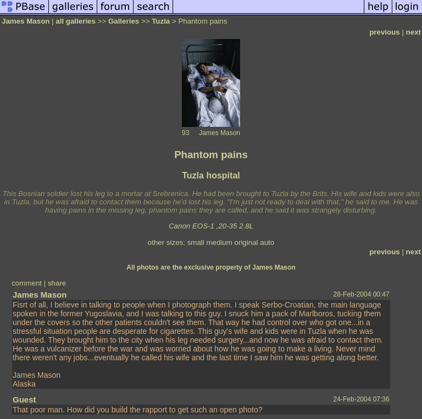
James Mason (25, 21)
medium (219, 242)
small (195, 242)
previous (384, 32)
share (57, 283)
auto (267, 242)
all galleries (75, 21)
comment (27, 283)
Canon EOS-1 (191, 226)
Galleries (123, 21)
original (246, 242)
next (413, 32)
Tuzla (161, 21)
